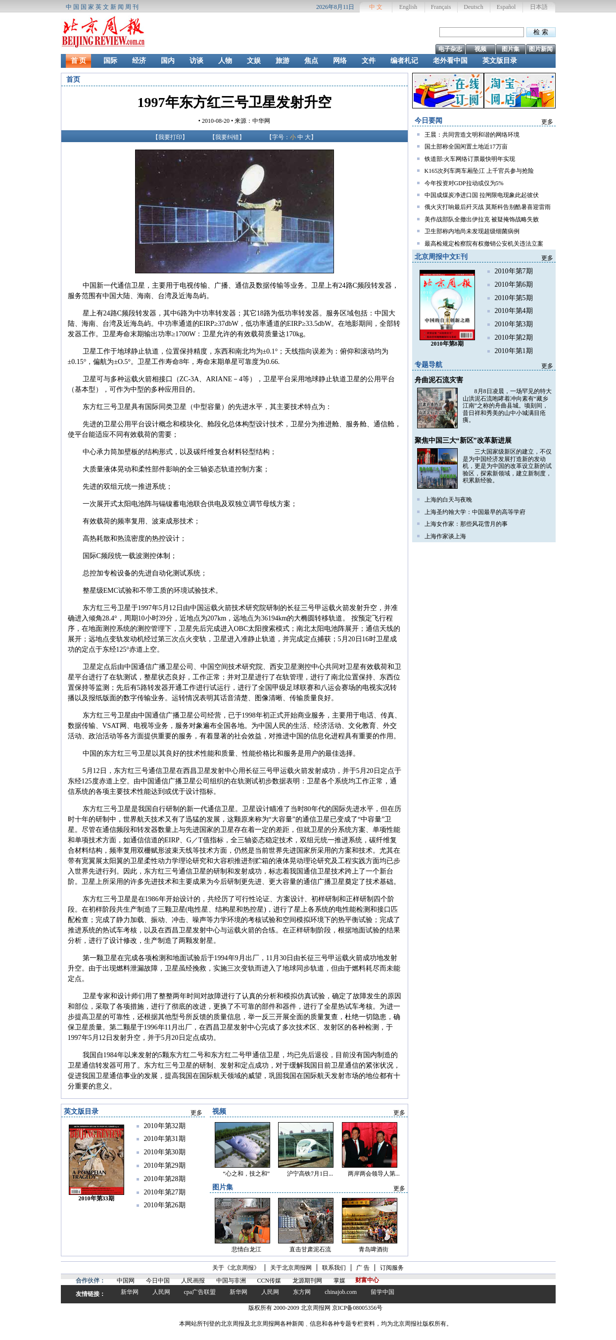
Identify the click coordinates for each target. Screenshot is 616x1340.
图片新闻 (541, 49)
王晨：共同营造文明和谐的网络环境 (472, 134)
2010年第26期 (165, 1205)
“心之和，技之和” (246, 1173)
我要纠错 (227, 137)
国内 (168, 60)
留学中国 (382, 1291)
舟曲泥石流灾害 (439, 380)
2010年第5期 (514, 298)
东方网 (302, 1291)
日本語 (539, 6)
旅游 (282, 60)
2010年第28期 (165, 1179)
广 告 (363, 1267)
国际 (110, 60)
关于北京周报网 (291, 1267)
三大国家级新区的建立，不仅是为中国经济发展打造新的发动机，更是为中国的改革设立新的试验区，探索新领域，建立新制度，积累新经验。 (507, 466)
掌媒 (339, 1280)
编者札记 (404, 60)
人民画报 (193, 1280)
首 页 (79, 60)
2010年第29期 (165, 1165)
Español (506, 6)
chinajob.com (341, 1291)
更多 (547, 121)
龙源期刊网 (307, 1280)
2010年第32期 (165, 1126)
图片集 (511, 49)
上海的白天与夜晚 (448, 499)
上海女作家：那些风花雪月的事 (466, 523)
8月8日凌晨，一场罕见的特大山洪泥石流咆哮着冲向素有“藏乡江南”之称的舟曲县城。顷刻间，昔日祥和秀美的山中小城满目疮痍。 (507, 405)
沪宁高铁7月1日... (310, 1173)
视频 (480, 49)
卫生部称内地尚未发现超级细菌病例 (472, 231)
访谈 (196, 60)
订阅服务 (392, 1267)
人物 (225, 60)
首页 (73, 79)
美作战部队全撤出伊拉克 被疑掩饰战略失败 (482, 219)
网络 (340, 60)
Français (441, 6)
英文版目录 (499, 60)
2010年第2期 (514, 337)
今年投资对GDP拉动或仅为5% (464, 183)
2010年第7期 (514, 271)
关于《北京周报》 (236, 1267)
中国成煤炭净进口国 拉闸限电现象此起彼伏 (482, 195)
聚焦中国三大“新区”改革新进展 (463, 440)
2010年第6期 (514, 284)
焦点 (311, 60)
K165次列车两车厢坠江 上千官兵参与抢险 (479, 170)
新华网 (130, 1291)
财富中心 (367, 1280)
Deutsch (473, 6)
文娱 (254, 60)
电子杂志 (450, 49)
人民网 (161, 1291)
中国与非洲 (231, 1280)
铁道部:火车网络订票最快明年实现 (470, 158)
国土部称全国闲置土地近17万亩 (466, 146)
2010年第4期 (514, 310)
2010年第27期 (165, 1192)
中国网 (126, 1280)
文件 (369, 60)
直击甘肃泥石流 (310, 1249)
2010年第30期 (165, 1152)
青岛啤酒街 (373, 1249)
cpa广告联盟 (200, 1291)
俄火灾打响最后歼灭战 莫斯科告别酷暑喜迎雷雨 (488, 207)
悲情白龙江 (246, 1249)
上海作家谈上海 (445, 536)
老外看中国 (450, 60)
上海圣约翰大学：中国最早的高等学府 (475, 512)
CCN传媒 (269, 1280)
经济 (139, 60)
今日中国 (158, 1280)
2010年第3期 (514, 324)
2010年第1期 (514, 351)
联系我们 (334, 1267)
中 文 (375, 6)
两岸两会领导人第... (374, 1173)
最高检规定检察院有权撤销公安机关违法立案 (484, 243)
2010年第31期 (165, 1138)
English (408, 6)
